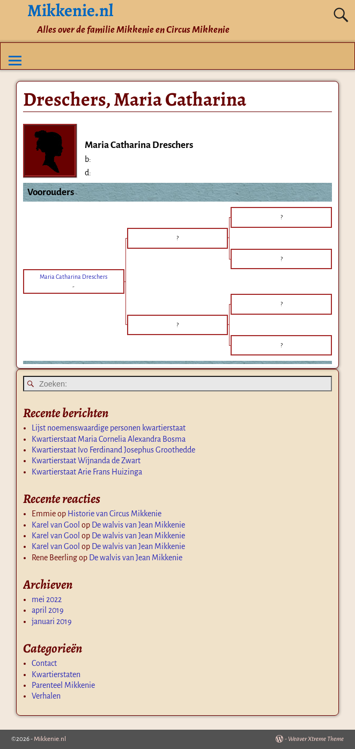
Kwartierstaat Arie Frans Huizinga (87, 472)
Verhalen (46, 696)
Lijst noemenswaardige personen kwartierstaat (109, 428)
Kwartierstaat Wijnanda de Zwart (86, 460)
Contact (44, 663)
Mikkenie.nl (50, 739)
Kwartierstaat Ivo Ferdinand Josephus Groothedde (113, 450)
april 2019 (48, 610)
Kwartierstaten (56, 674)
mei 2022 (47, 599)
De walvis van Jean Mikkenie (138, 525)
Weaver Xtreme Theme (316, 739)
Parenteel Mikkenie (63, 685)
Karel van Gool (56, 525)
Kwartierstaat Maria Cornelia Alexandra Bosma (109, 439)
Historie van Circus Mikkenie (114, 513)
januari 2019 (52, 621)
